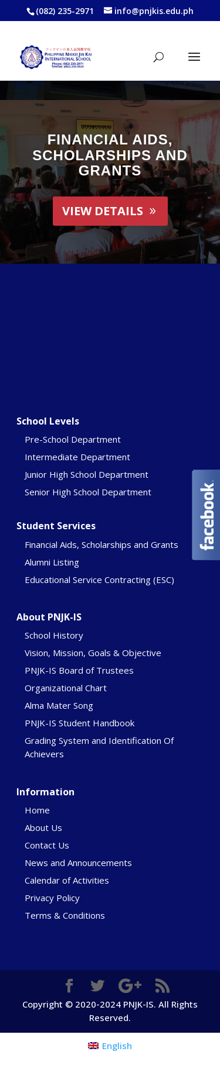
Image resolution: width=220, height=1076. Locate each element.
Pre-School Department (73, 439)
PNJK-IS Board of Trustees (79, 670)
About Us (43, 827)
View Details (102, 211)
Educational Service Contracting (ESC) (99, 579)
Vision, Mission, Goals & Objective (93, 652)
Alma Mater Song (59, 705)
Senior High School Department (88, 492)
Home (37, 810)
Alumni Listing (52, 562)
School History (54, 635)
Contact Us (47, 845)
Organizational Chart (66, 688)
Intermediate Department (77, 457)
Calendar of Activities (67, 880)
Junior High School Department (86, 474)
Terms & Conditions (65, 915)
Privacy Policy (52, 897)
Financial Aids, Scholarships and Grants (109, 155)
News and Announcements (78, 862)
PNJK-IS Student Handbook (79, 723)
